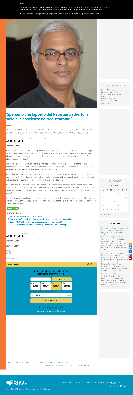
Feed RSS (115, 223)
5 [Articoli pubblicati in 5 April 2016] (107, 198)
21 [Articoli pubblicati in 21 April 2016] (115, 206)
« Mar (103, 214)
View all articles (12, 258)
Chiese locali (40, 138)
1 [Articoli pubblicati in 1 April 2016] (118, 194)
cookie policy (97, 9)
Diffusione (76, 383)
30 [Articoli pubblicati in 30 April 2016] (122, 210)
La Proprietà (86, 383)
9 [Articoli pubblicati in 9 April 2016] (122, 198)
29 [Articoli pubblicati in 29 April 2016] (118, 210)
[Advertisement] (51, 342)
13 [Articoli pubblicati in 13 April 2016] (111, 202)
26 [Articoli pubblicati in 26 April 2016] (107, 210)
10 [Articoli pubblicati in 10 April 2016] (126, 198)
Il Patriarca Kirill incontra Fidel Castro (26, 216)
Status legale (103, 383)
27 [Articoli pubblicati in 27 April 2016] (111, 210)
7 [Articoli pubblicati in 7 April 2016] (114, 198)
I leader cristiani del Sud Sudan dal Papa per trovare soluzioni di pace (39, 225)
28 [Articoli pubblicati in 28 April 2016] (115, 210)
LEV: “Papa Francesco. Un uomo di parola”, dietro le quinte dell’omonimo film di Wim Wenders (114, 255)
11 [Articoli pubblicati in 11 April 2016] (103, 202)
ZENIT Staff (28, 138)
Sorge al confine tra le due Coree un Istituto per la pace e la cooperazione (41, 219)
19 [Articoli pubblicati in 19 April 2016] (107, 206)
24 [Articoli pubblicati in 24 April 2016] (126, 206)
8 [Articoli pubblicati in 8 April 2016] (118, 198)
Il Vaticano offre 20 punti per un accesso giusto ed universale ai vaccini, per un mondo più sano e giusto (114, 230)
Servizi (94, 383)
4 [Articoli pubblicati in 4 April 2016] (103, 198)
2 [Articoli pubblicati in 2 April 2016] (122, 194)
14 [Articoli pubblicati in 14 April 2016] (115, 202)
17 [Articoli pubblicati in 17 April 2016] (126, 202)
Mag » (108, 214)
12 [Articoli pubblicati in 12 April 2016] (107, 202)
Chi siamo (63, 383)
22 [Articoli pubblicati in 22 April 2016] (118, 206)
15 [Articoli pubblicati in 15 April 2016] (118, 202)
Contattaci (121, 383)
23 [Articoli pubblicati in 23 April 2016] (122, 206)
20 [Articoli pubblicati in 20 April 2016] (111, 206)
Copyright (112, 383)
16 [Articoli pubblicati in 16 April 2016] (122, 202)
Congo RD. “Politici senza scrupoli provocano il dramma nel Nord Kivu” (40, 222)
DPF (70, 383)
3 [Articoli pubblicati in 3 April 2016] (126, 194)
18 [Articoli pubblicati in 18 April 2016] (103, 206)
